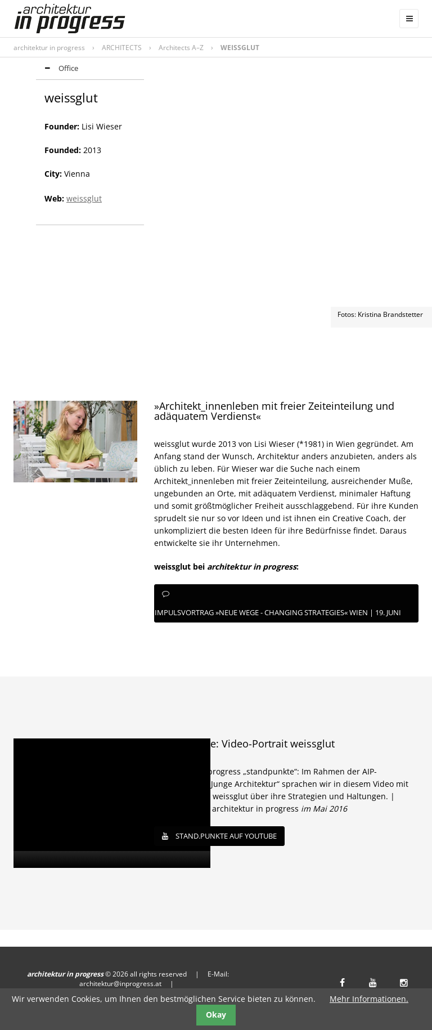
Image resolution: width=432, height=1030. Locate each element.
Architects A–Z (181, 47)
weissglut (84, 198)
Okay (216, 1014)
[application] (112, 803)
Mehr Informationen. (369, 998)
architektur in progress (49, 47)
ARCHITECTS (122, 47)
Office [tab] (57, 69)
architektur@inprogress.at (120, 983)
